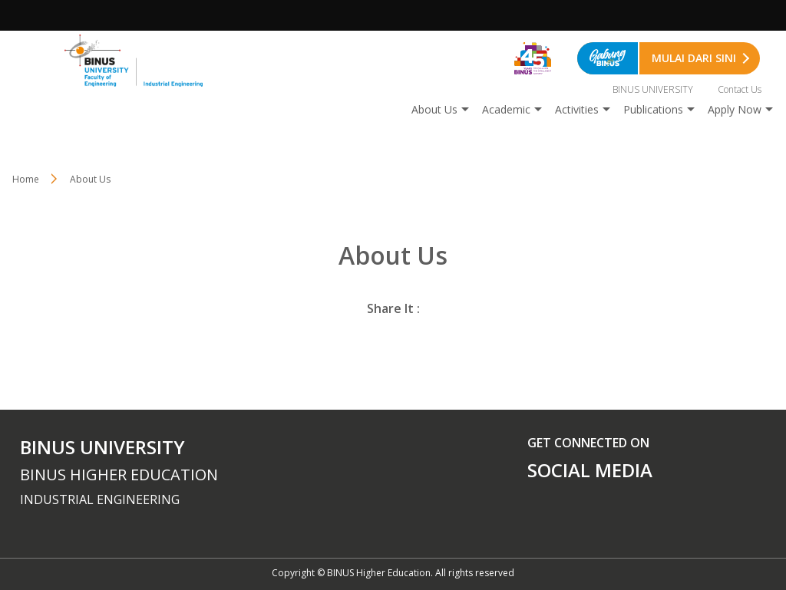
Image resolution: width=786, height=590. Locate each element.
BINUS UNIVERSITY (653, 89)
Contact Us (739, 89)
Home (25, 179)
